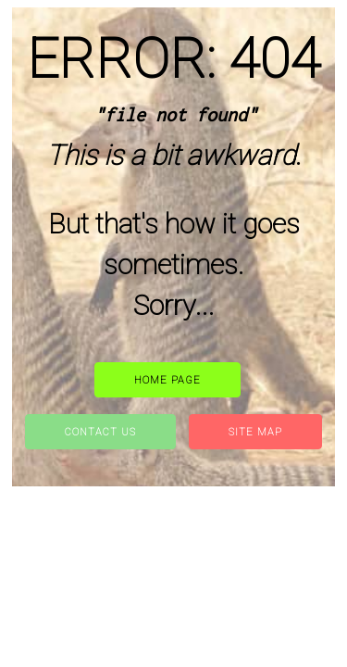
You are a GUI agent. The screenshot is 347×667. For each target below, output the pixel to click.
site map (255, 432)
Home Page (167, 380)
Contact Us (100, 432)
